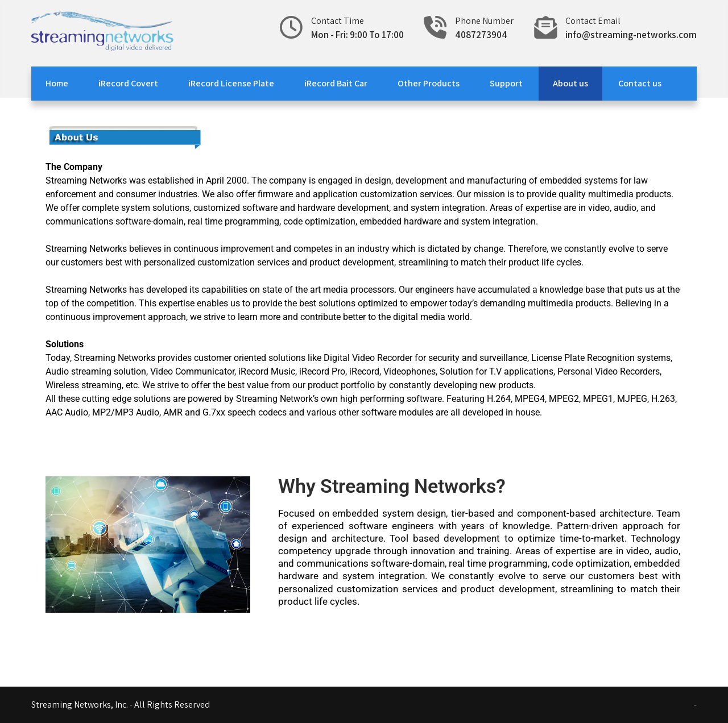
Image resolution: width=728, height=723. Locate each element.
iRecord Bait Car (335, 83)
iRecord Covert (128, 83)
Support (506, 83)
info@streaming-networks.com (631, 34)
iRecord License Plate (231, 83)
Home (57, 83)
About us (570, 83)
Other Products (429, 83)
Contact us (639, 83)
